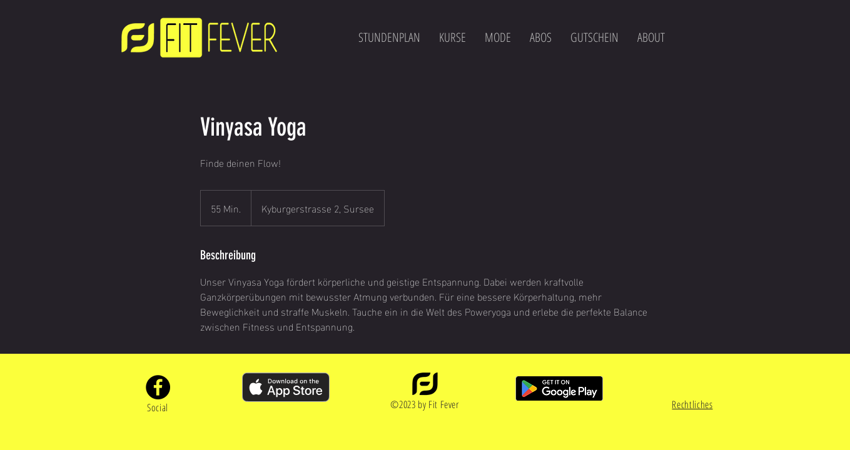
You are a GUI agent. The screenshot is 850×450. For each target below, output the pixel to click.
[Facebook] (158, 387)
